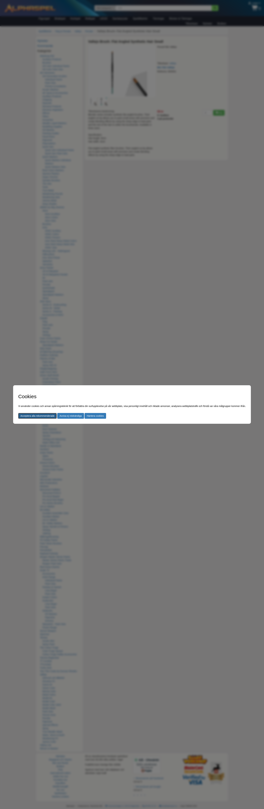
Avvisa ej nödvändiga (70, 416)
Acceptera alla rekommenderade (37, 416)
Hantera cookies (95, 416)
